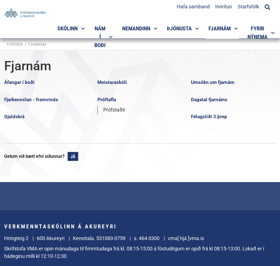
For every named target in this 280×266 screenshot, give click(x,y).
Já (72, 156)
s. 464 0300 (146, 238)
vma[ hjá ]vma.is (186, 238)
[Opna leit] (267, 6)
